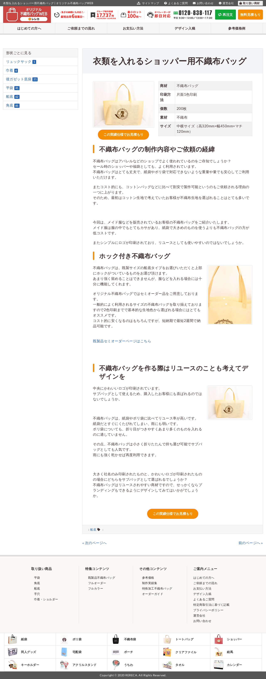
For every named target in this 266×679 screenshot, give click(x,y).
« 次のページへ (94, 543)
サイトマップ (147, 3)
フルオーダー (96, 583)
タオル (173, 665)
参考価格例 (236, 28)
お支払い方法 (133, 28)
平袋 (13, 88)
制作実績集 (149, 583)
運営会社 (226, 3)
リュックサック (21, 61)
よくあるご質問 (175, 3)
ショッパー (227, 639)
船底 (93, 529)
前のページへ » (251, 543)
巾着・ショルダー (45, 599)
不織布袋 (123, 639)
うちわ (122, 665)
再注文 (225, 14)
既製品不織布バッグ (101, 577)
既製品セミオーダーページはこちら (122, 341)
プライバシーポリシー (208, 610)
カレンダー (227, 665)
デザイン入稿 (185, 28)
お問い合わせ (203, 3)
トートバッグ (177, 639)
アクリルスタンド (78, 665)
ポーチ (122, 652)
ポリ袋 (70, 639)
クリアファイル (179, 652)
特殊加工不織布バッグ (156, 588)
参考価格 (147, 577)
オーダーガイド (152, 594)
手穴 (36, 594)
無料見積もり (250, 14)
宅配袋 (70, 652)
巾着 (12, 70)
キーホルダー (23, 665)
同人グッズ (21, 652)
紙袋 (17, 639)
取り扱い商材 (249, 3)
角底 (13, 105)
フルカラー (95, 588)
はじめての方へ (29, 28)
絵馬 (223, 652)
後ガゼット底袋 (22, 79)
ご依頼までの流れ (81, 28)
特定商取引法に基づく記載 (211, 604)
